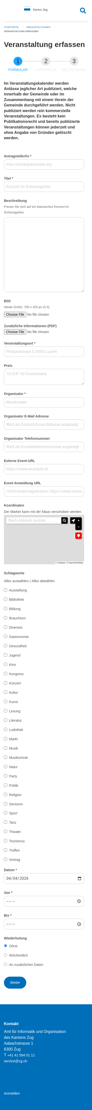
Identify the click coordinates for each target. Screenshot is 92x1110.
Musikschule (18, 758)
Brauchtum (17, 618)
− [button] (78, 527)
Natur (13, 767)
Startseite (11, 27)
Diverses (15, 627)
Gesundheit (18, 646)
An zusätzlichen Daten (26, 965)
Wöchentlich (18, 955)
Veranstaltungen (38, 27)
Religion (15, 795)
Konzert (15, 683)
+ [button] (78, 520)
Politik (13, 785)
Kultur (13, 692)
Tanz (12, 822)
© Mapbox (61, 563)
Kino (12, 665)
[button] (73, 520)
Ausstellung (18, 590)
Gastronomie (19, 637)
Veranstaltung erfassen (21, 31)
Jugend (14, 655)
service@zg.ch (15, 1061)
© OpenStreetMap (75, 563)
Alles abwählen (43, 581)
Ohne (13, 946)
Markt (13, 739)
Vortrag (14, 860)
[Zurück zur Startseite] (46, 10)
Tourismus (17, 841)
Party (13, 776)
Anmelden (12, 1093)
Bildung (15, 609)
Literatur (15, 720)
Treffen (14, 850)
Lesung (14, 711)
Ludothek (16, 730)
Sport (13, 813)
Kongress (16, 674)
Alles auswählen (16, 581)
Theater (15, 832)
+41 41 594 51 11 (21, 1055)
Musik (13, 748)
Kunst (13, 702)
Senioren (16, 804)
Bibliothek (16, 599)
